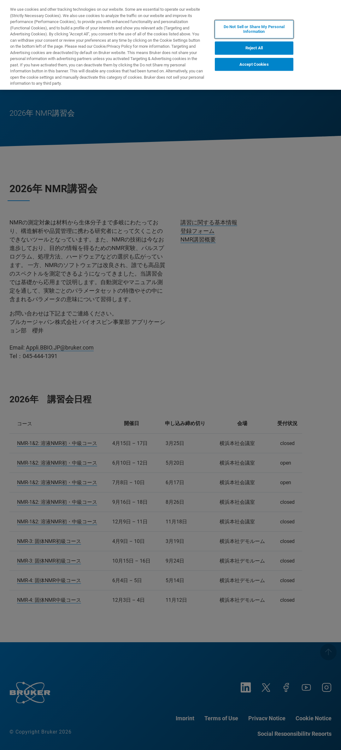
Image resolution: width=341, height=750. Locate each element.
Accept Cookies (254, 64)
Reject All (254, 48)
